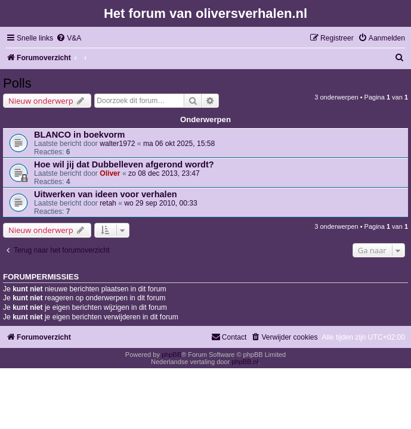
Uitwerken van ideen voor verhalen (105, 194)
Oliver (110, 173)
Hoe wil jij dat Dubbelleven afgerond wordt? (124, 164)
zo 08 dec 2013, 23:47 (164, 173)
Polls (17, 83)
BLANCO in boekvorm (79, 134)
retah (108, 203)
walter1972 (117, 143)
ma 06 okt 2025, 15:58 (179, 143)
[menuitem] (68, 38)
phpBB (171, 354)
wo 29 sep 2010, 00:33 (160, 203)
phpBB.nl (244, 361)
